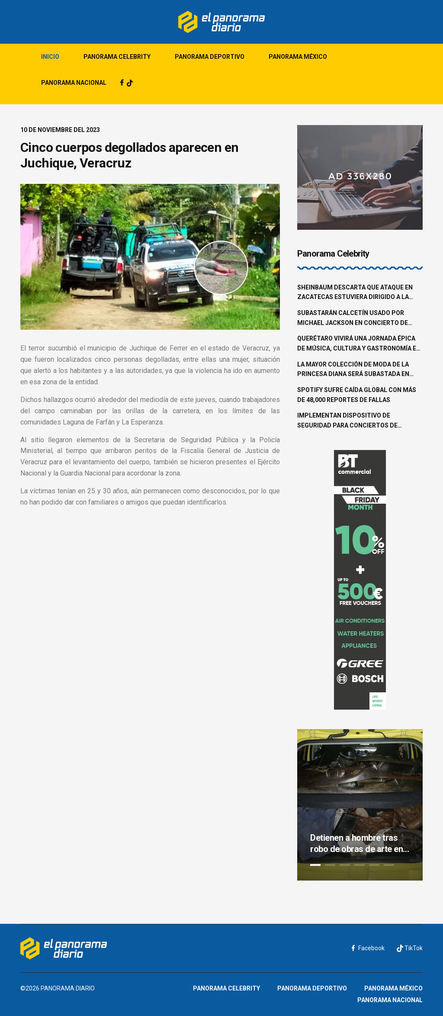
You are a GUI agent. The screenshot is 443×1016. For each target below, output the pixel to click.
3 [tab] (345, 865)
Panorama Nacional (73, 82)
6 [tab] (389, 865)
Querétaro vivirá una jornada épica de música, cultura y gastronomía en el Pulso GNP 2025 (359, 344)
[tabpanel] (360, 805)
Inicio (50, 56)
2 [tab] (330, 865)
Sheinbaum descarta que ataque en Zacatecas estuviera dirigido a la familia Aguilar (355, 293)
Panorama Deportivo (209, 56)
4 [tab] (359, 865)
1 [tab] (315, 865)
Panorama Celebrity (117, 56)
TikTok (410, 948)
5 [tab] (374, 865)
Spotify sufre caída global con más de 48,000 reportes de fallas (356, 394)
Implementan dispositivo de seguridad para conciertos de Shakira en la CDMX (347, 421)
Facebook (368, 948)
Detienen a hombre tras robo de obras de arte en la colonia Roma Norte (356, 844)
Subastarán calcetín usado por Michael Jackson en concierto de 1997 (352, 318)
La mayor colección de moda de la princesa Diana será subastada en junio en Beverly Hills (353, 370)
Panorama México (298, 56)
